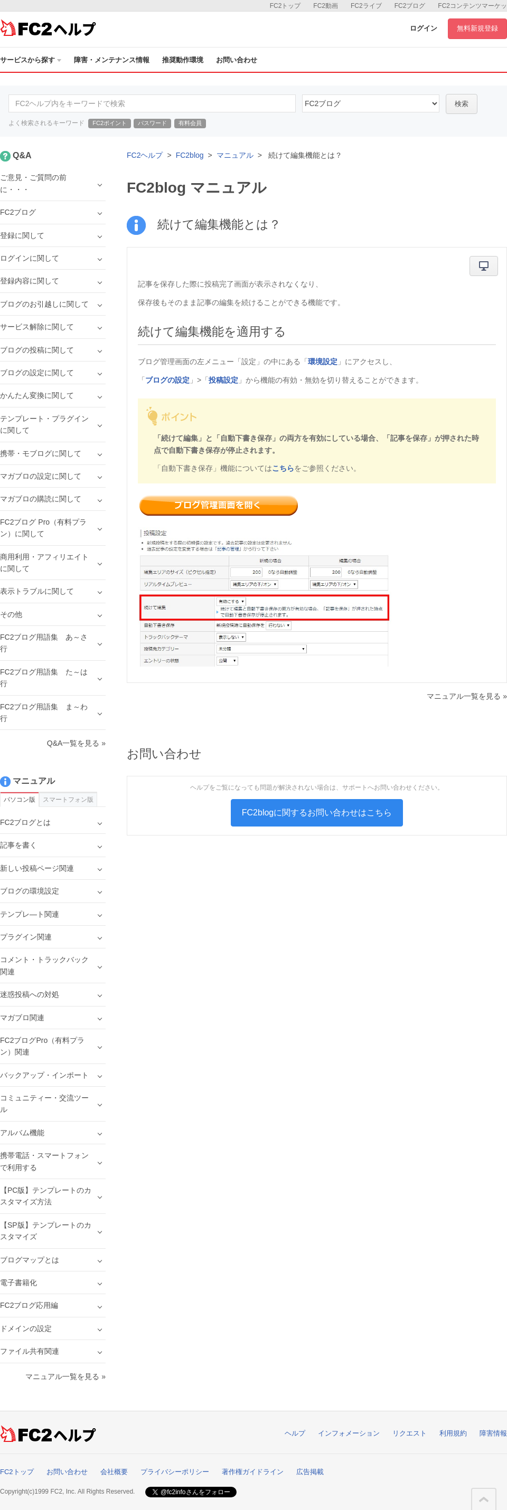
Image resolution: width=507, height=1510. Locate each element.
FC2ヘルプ (145, 155)
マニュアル (235, 155)
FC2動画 (325, 6)
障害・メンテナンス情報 (111, 60)
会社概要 (114, 1472)
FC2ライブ (366, 6)
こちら (283, 468)
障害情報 (493, 1433)
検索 (461, 104)
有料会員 (190, 123)
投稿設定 (223, 380)
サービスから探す (30, 60)
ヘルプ (295, 1433)
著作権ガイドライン (253, 1472)
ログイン (423, 28)
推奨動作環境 (182, 60)
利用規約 (453, 1433)
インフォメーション (349, 1433)
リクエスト (409, 1433)
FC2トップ (285, 6)
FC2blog (190, 155)
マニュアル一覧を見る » (467, 696)
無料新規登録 (477, 28)
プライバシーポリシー (174, 1472)
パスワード (152, 123)
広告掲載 (310, 1472)
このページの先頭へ (483, 1499)
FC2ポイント (109, 123)
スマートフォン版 (68, 799)
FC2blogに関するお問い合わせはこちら (317, 812)
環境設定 (322, 361)
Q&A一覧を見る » (76, 743)
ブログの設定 (167, 380)
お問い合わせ (236, 60)
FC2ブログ (410, 6)
